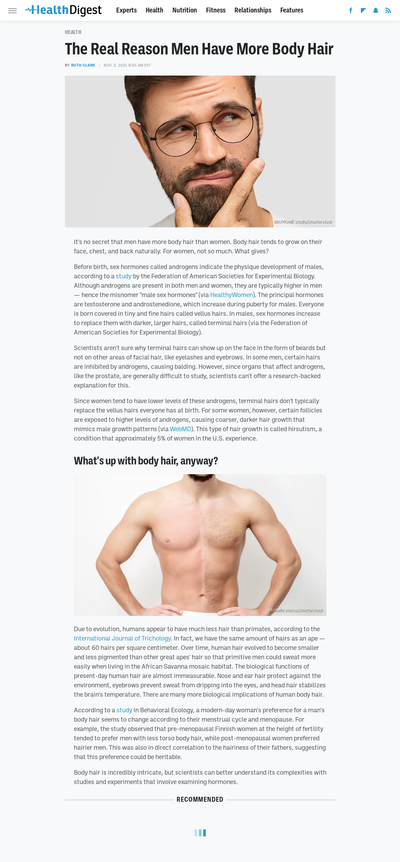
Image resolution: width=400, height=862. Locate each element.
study (123, 276)
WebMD (180, 429)
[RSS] (388, 12)
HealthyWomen (231, 294)
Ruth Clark (83, 65)
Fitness (215, 10)
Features (291, 10)
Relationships (253, 10)
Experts (126, 10)
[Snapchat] (375, 12)
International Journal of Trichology (122, 638)
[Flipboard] (363, 12)
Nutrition (184, 10)
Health (154, 10)
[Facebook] (350, 12)
